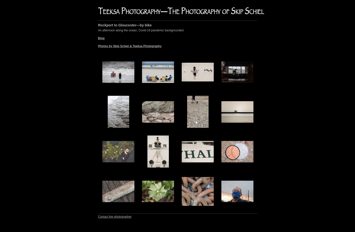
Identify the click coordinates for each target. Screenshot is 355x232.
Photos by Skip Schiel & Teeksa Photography (130, 46)
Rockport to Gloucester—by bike (125, 25)
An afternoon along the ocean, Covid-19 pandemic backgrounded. (141, 38)
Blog (101, 38)
